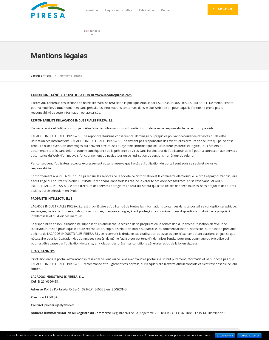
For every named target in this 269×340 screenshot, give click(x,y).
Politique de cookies (249, 335)
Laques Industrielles (118, 10)
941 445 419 (222, 9)
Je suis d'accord (225, 335)
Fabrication (146, 10)
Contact (166, 10)
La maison (91, 10)
